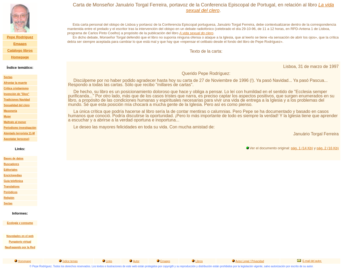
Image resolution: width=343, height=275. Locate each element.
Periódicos (10, 192)
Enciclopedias (13, 175)
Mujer (7, 116)
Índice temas (70, 261)
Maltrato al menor (15, 122)
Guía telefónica (13, 180)
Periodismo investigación (20, 127)
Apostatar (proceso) (16, 139)
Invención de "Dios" (16, 94)
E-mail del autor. (312, 260)
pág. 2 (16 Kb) (328, 148)
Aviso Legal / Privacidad (250, 261)
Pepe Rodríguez (20, 37)
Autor (136, 261)
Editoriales (10, 169)
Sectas (8, 77)
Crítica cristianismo (16, 88)
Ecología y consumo (20, 222)
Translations (12, 186)
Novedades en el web (19, 236)
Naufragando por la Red (20, 247)
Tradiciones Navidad (17, 99)
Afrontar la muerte (15, 82)
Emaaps (20, 44)
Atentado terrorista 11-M (19, 133)
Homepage (20, 57)
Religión (9, 197)
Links (109, 261)
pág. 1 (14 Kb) (302, 148)
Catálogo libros (20, 50)
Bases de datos (13, 158)
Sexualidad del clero (17, 105)
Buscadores (11, 164)
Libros (199, 261)
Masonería (10, 110)
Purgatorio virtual (20, 241)
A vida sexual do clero (196, 33)
